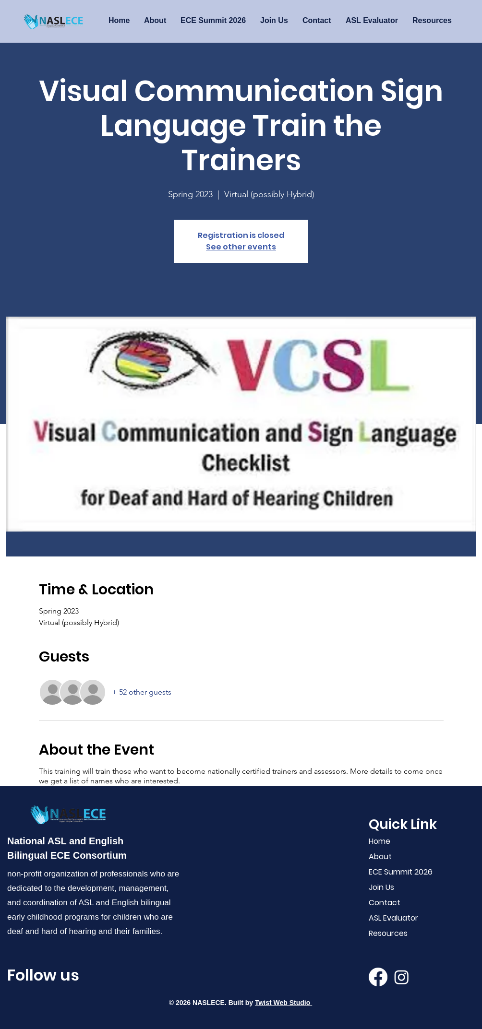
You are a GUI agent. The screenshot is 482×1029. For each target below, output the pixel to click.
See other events (241, 246)
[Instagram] (401, 977)
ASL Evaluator (393, 917)
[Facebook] (378, 977)
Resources (388, 933)
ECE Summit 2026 (398, 871)
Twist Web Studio (283, 1002)
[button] (371, 20)
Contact (384, 902)
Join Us (381, 887)
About (380, 856)
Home (379, 841)
